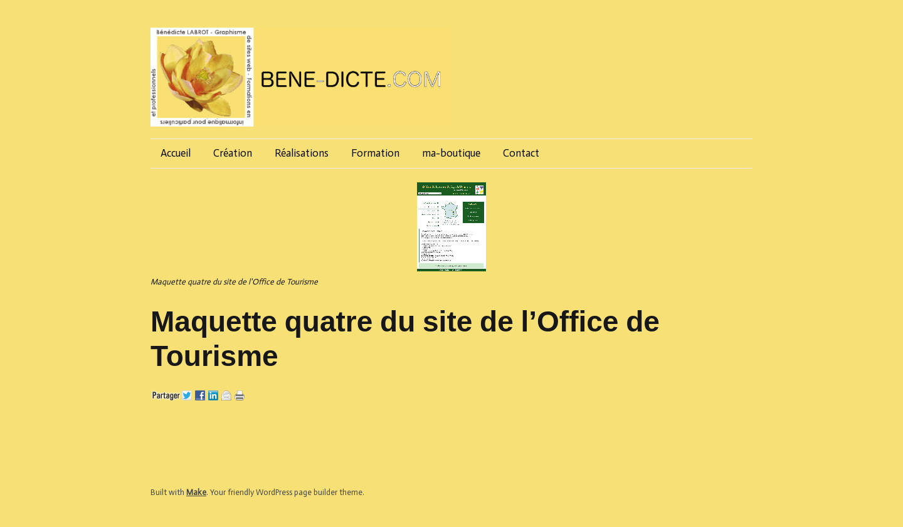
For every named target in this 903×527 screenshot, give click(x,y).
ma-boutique (451, 153)
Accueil (176, 153)
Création (232, 153)
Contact (521, 153)
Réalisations (302, 153)
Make (196, 492)
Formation (375, 153)
